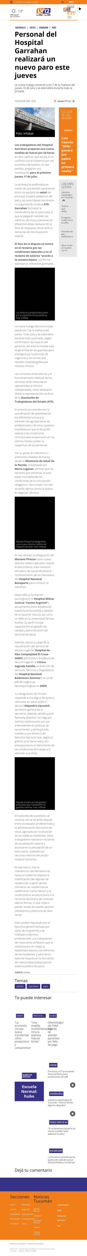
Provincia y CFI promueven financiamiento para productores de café (61, 1074)
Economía (14, 1223)
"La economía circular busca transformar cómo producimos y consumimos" (23, 1035)
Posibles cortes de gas (58, 1122)
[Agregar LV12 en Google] (64, 101)
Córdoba (37, 1215)
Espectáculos (27, 1214)
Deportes (26, 1209)
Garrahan (33, 986)
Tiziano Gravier (37, 1233)
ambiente (20, 1015)
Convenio (53, 1065)
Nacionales (15, 1219)
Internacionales (29, 1219)
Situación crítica (56, 1094)
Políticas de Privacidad (35, 1244)
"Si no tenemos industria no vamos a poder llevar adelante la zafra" (61, 1131)
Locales (13, 1209)
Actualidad (15, 1214)
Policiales (26, 1204)
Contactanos (63, 1205)
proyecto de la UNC (40, 1015)
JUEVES (20, 986)
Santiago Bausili (37, 1221)
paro (45, 986)
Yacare (37, 1227)
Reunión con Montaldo (27, 1076)
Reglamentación (56, 1151)
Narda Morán (36, 1210)
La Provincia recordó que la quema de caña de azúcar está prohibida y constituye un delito (61, 1161)
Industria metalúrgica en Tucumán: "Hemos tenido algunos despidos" (60, 1102)
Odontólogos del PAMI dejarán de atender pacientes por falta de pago (55, 1033)
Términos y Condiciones (18, 1244)
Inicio (12, 1204)
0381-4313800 (30, 1251)
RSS (59, 1225)
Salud (24, 1223)
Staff (59, 1210)
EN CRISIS (53, 1015)
